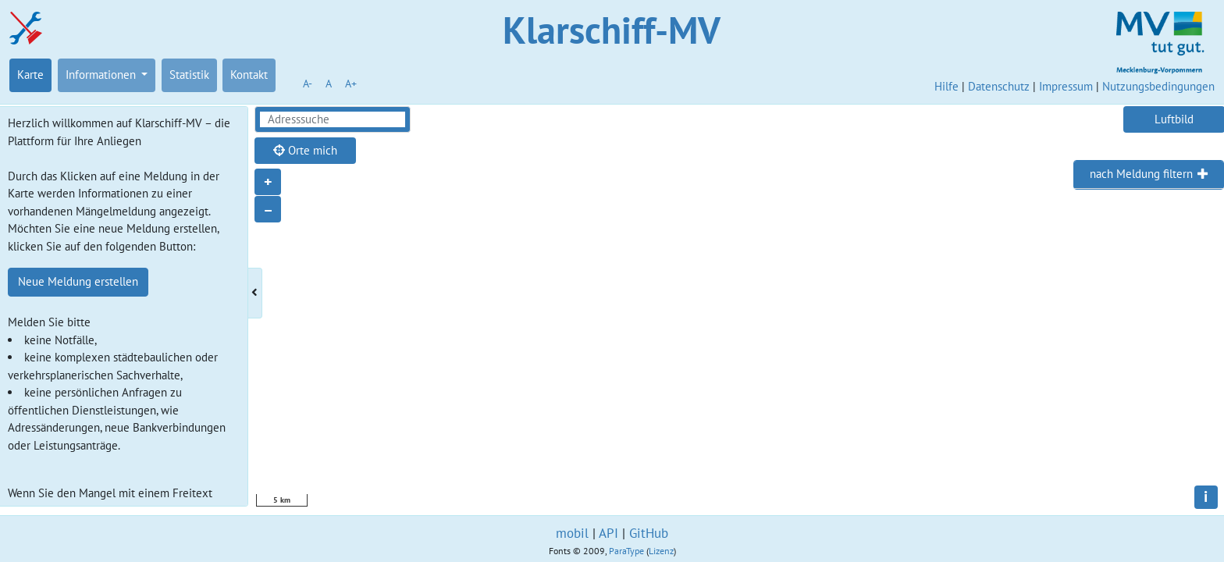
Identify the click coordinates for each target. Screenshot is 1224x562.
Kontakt (249, 74)
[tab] (1148, 175)
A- (307, 83)
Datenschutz (999, 86)
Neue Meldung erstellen (78, 281)
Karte (30, 74)
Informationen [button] (102, 74)
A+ (351, 83)
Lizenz (661, 551)
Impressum (1066, 86)
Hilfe (946, 86)
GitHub (648, 533)
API (608, 533)
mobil (572, 533)
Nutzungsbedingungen (1158, 86)
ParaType (626, 551)
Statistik (189, 74)
